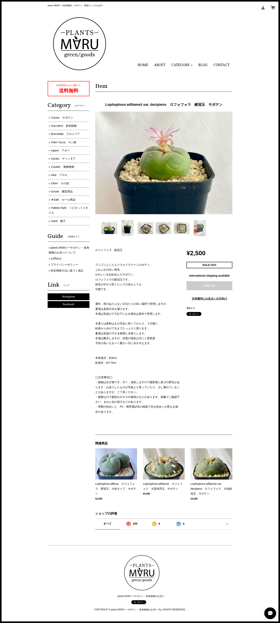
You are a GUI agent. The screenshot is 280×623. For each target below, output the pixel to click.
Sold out (209, 285)
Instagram (68, 297)
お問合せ (56, 258)
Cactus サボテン (62, 117)
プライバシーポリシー (64, 264)
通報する (190, 308)
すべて (107, 523)
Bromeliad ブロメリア (65, 133)
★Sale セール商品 (63, 199)
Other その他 (60, 183)
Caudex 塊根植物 (62, 166)
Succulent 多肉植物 (64, 125)
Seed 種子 (58, 221)
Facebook (68, 304)
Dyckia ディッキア (63, 158)
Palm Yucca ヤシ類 (63, 142)
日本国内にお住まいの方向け (209, 298)
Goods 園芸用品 (62, 191)
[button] (181, 65)
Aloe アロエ (59, 175)
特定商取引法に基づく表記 (67, 270)
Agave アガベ (60, 150)
